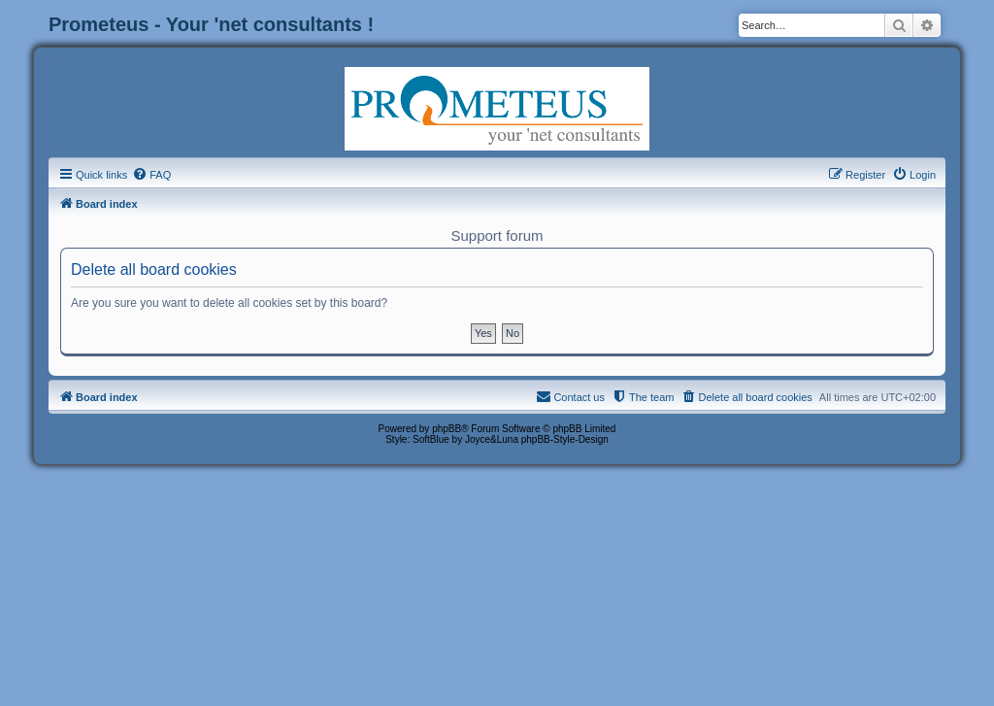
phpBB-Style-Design (565, 439)
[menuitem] (151, 174)
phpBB (446, 428)
